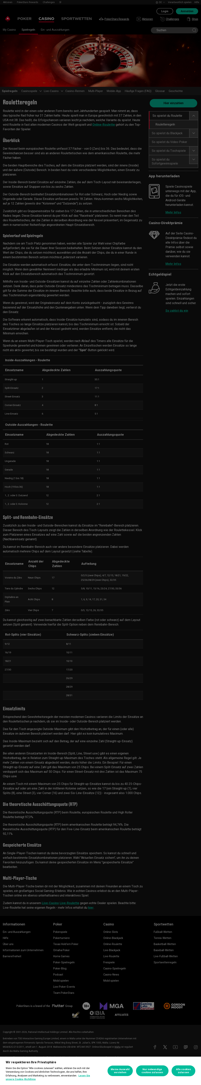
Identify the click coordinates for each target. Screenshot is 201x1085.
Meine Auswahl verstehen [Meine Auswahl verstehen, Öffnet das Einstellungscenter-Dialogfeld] (120, 1071)
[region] (100, 1071)
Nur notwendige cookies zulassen (152, 1071)
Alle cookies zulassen (183, 1071)
